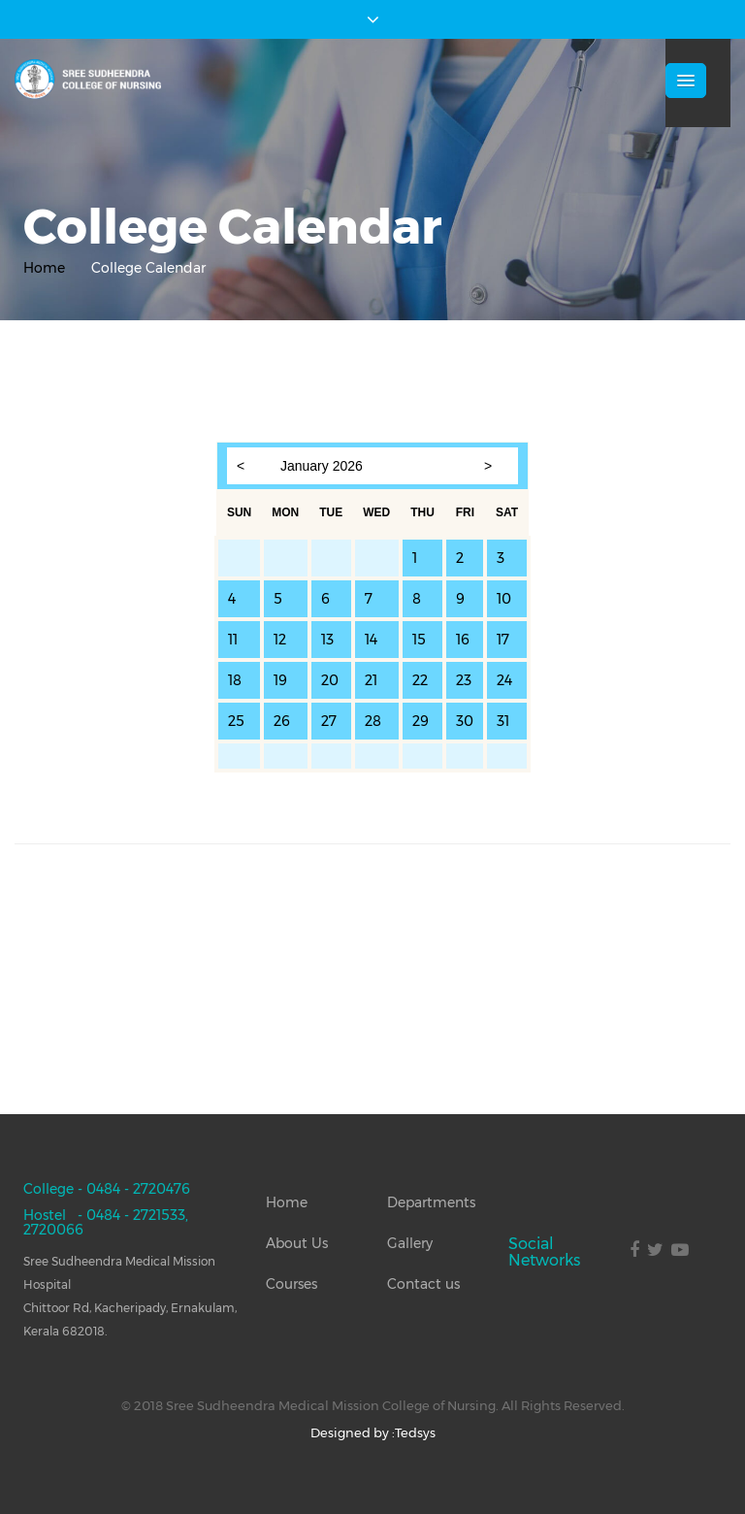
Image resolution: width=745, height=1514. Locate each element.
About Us (297, 1243)
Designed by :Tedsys (373, 1432)
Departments (431, 1202)
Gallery (410, 1243)
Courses (291, 1284)
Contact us (423, 1284)
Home (44, 268)
